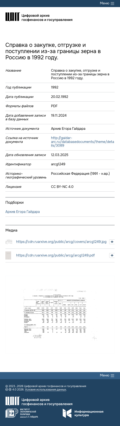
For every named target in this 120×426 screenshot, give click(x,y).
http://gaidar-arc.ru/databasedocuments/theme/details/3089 (82, 142)
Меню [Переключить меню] (107, 3)
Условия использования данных (45, 389)
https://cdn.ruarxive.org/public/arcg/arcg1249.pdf (55, 255)
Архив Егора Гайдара (22, 212)
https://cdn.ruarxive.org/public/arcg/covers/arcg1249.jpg (61, 242)
